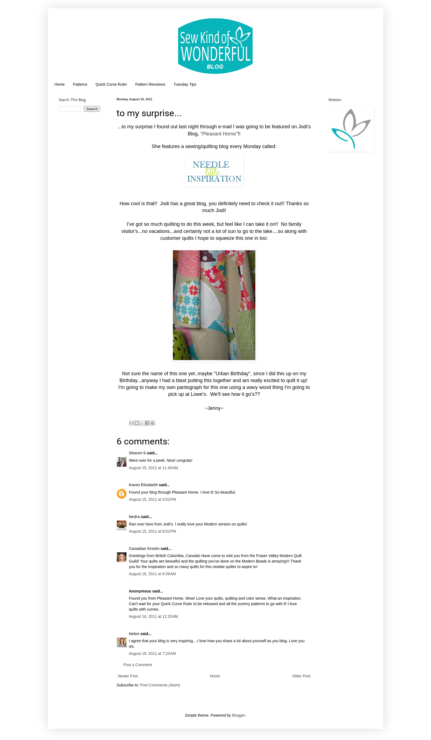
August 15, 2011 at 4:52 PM (152, 499)
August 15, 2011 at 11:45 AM (153, 468)
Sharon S (137, 453)
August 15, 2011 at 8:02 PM (152, 531)
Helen (134, 633)
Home (59, 84)
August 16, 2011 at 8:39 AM (152, 574)
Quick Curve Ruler (111, 84)
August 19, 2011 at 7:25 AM (152, 653)
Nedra (134, 516)
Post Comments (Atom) (160, 685)
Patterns (80, 84)
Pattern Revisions (150, 84)
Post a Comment (137, 665)
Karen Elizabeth (143, 485)
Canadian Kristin (144, 548)
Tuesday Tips (185, 84)
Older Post (301, 676)
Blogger (238, 715)
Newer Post (128, 676)
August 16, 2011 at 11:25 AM (153, 616)
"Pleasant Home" (219, 134)
